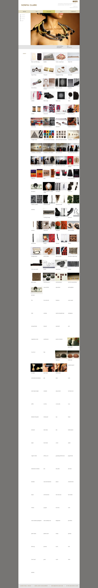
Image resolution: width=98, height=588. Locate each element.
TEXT (61, 11)
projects (23, 16)
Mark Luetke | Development (41, 585)
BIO (37, 11)
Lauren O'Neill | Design (25, 585)
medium (23, 18)
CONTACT (73, 11)
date (22, 20)
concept (23, 14)
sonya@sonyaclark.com (57, 585)
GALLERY (49, 11)
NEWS (24, 11)
